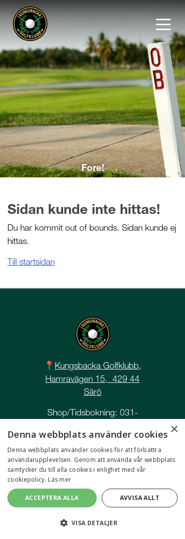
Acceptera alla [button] (52, 498)
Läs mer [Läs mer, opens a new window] (59, 479)
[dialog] (92, 479)
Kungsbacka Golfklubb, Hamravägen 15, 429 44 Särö (93, 378)
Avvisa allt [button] (139, 498)
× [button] (174, 429)
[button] (92, 523)
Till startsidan (31, 261)
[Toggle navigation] (163, 23)
